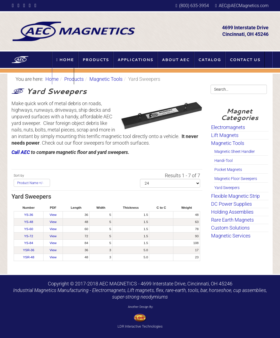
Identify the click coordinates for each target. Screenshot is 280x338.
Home (65, 59)
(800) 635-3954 (194, 5)
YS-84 (28, 243)
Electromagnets (228, 127)
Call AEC (20, 152)
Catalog (209, 59)
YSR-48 (28, 257)
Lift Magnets (224, 135)
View (52, 215)
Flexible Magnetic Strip (235, 196)
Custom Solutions (230, 228)
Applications (135, 59)
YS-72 (28, 236)
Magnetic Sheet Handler (234, 151)
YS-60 (28, 229)
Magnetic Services (230, 236)
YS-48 (28, 222)
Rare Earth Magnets (232, 220)
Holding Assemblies (232, 212)
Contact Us (245, 59)
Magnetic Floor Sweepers (235, 178)
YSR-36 (28, 250)
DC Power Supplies (231, 204)
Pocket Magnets (228, 169)
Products (96, 59)
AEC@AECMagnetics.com (244, 5)
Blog (63, 76)
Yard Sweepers (227, 187)
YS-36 (28, 215)
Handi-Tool (223, 160)
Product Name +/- (30, 183)
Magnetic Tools (105, 79)
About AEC (175, 59)
